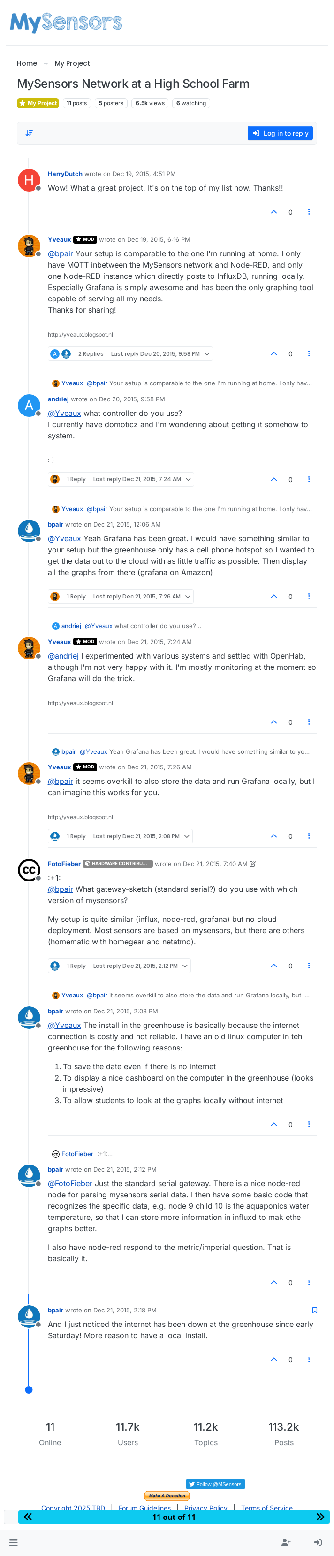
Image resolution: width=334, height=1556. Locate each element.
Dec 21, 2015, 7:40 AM (215, 863)
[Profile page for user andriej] (29, 405)
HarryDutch (65, 173)
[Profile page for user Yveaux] (29, 246)
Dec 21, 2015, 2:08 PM (125, 1011)
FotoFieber (64, 863)
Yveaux (59, 239)
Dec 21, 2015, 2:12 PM (125, 1169)
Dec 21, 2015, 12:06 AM (127, 524)
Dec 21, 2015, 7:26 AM (159, 767)
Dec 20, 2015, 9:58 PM (132, 399)
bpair (55, 524)
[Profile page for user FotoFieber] (29, 870)
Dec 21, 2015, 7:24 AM (159, 641)
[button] (13, 1542)
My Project (38, 103)
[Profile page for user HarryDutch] (29, 180)
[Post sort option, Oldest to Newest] (29, 133)
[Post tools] (309, 212)
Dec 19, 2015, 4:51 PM (144, 173)
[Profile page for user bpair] (29, 531)
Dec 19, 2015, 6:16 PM (158, 239)
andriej (58, 399)
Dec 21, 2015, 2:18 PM (125, 1310)
